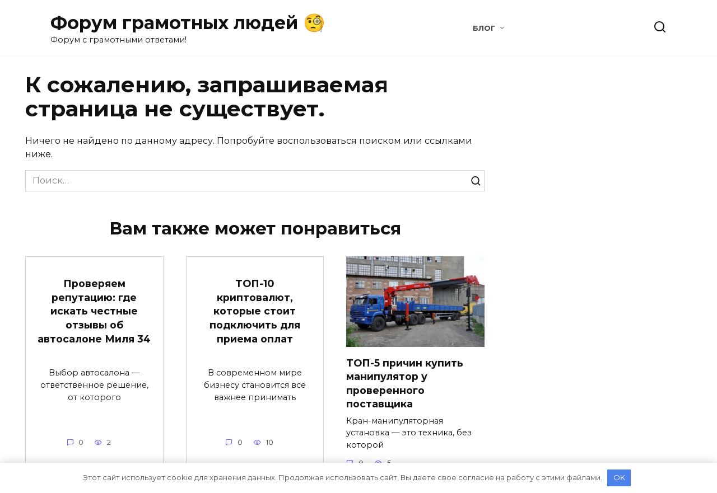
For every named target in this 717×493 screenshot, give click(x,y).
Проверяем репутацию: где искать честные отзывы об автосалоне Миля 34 (94, 311)
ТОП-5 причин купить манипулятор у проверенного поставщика (404, 383)
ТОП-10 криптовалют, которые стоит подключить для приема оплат (254, 311)
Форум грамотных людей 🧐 (187, 23)
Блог (484, 28)
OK (619, 477)
